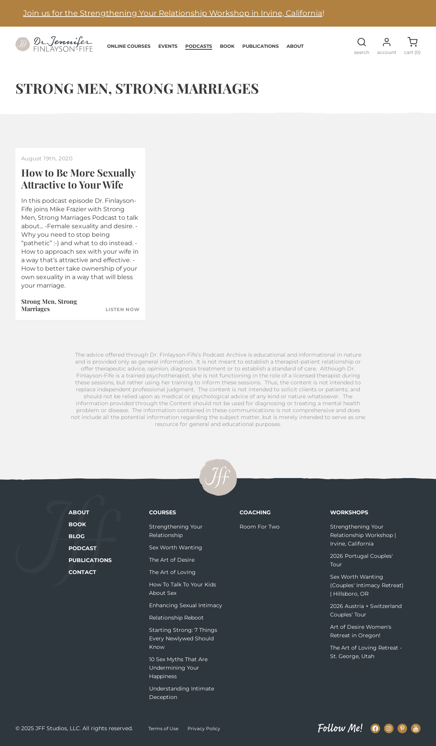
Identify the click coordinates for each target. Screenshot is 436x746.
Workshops (349, 512)
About (295, 46)
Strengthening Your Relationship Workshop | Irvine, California (363, 535)
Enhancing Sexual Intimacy (185, 605)
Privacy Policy (204, 728)
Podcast (83, 548)
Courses (162, 512)
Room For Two (260, 526)
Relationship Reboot (176, 617)
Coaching (255, 512)
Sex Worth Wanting (175, 547)
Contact (82, 572)
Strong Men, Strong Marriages (49, 305)
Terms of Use (163, 728)
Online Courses (129, 46)
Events (168, 46)
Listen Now (122, 309)
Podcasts (198, 46)
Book (227, 46)
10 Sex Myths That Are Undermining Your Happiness (178, 668)
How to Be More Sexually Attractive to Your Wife (78, 178)
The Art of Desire (172, 559)
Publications (260, 46)
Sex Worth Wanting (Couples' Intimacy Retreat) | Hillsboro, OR (367, 585)
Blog (77, 536)
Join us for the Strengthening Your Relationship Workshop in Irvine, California (172, 13)
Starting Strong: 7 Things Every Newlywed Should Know (183, 638)
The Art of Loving (172, 572)
